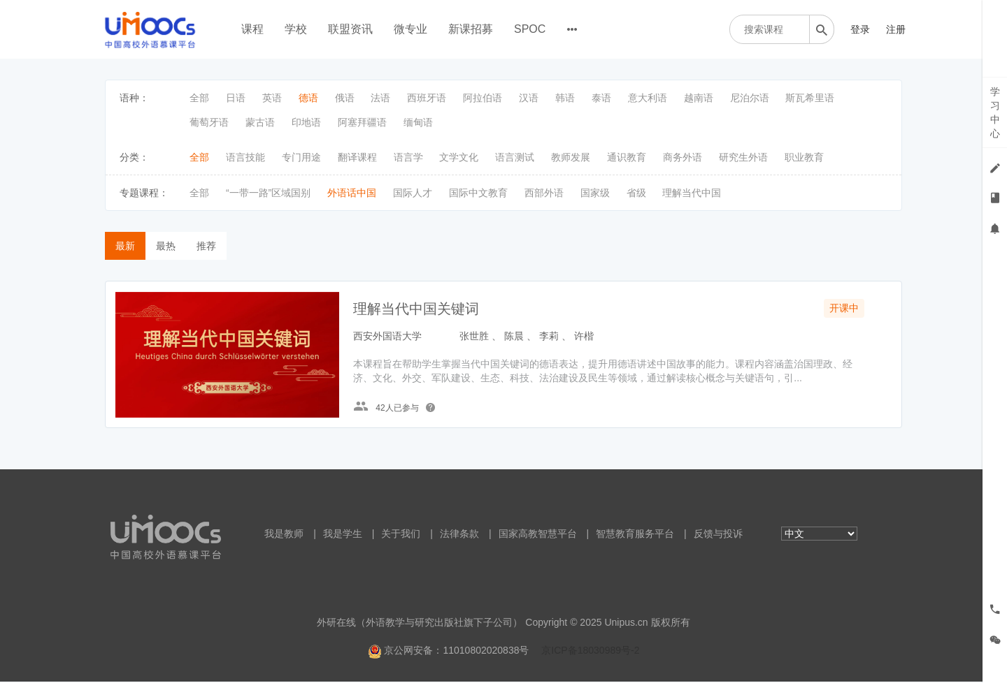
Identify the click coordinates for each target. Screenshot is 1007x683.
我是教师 (283, 535)
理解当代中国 (691, 192)
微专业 (410, 29)
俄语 (345, 97)
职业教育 (804, 157)
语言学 (408, 157)
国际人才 (412, 192)
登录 (860, 29)
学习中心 (995, 112)
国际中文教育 (478, 192)
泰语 (601, 97)
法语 (380, 97)
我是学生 (342, 535)
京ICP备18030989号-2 (590, 651)
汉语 (528, 97)
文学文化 (458, 157)
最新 (125, 245)
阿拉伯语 (482, 97)
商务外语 (682, 157)
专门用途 (301, 157)
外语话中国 (351, 192)
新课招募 (470, 29)
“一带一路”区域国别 (268, 192)
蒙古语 (260, 122)
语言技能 (245, 157)
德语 (308, 97)
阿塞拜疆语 (362, 122)
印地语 (306, 122)
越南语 (698, 97)
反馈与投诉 (718, 535)
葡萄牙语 (209, 122)
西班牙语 (426, 97)
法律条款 (459, 535)
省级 (636, 192)
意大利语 (647, 97)
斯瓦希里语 (809, 97)
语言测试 (514, 157)
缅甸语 (418, 122)
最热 (166, 245)
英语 (272, 97)
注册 (896, 29)
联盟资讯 (350, 29)
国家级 (595, 192)
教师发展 (570, 157)
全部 (199, 97)
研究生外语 (743, 157)
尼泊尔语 (749, 97)
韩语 (565, 97)
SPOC (529, 29)
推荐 (206, 245)
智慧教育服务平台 (635, 535)
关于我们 (400, 535)
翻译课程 (357, 157)
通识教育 (626, 157)
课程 (252, 29)
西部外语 (544, 192)
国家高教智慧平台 (538, 535)
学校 (296, 29)
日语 (235, 97)
